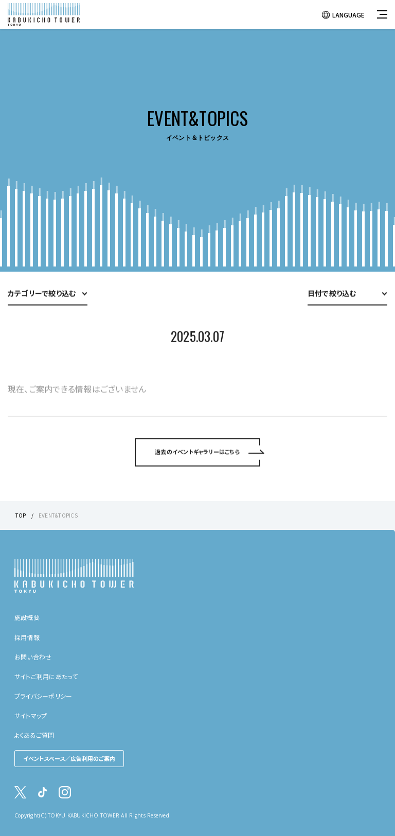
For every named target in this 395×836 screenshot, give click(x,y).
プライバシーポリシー (43, 695)
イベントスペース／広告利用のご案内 (69, 758)
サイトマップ (30, 715)
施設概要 (27, 617)
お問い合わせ (32, 656)
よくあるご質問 (34, 735)
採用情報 (27, 637)
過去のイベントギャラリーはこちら (197, 467)
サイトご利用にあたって (46, 676)
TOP (20, 515)
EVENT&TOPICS (58, 515)
